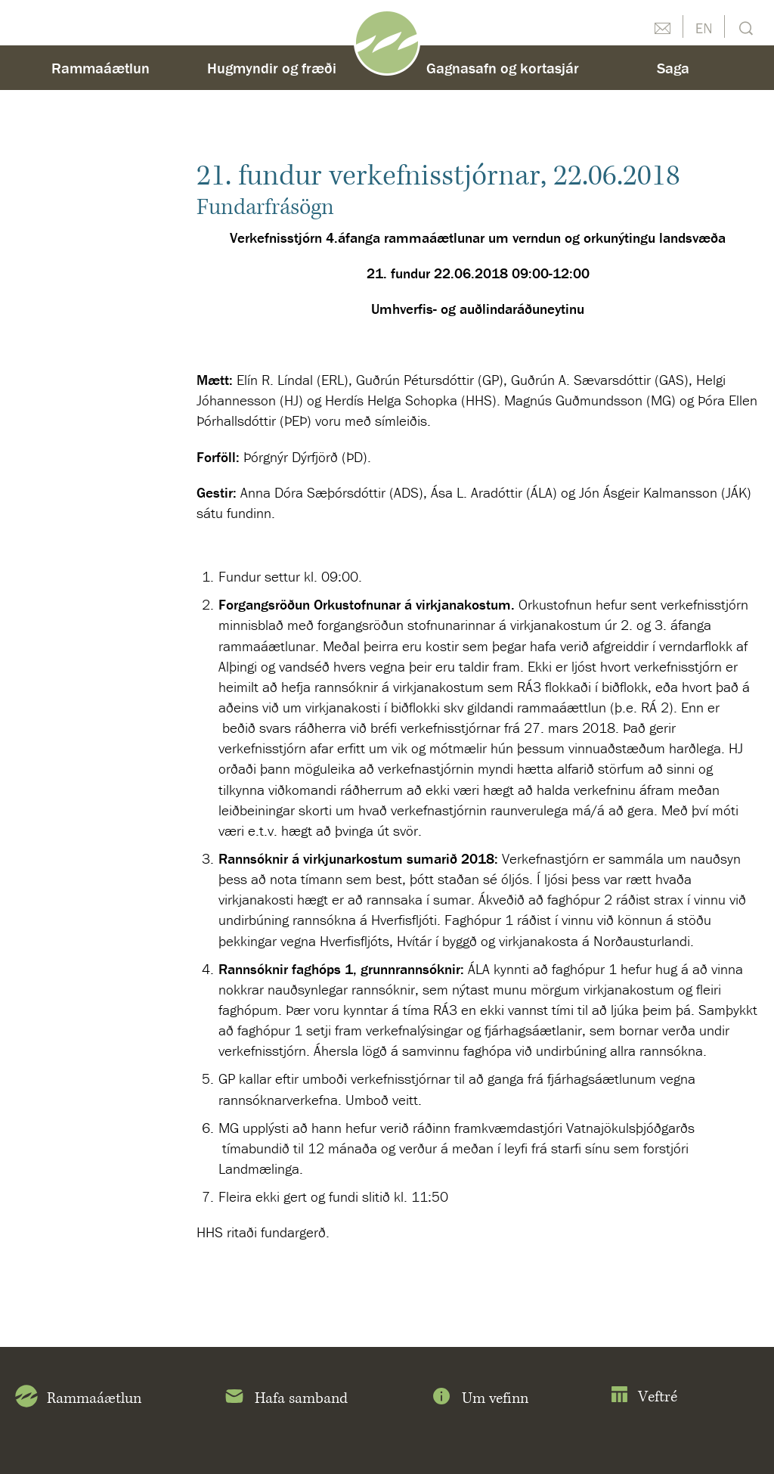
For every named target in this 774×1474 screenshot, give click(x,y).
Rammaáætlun (100, 67)
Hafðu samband (662, 26)
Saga (673, 67)
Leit (744, 27)
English (703, 26)
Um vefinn (479, 1399)
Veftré (643, 1397)
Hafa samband (285, 1399)
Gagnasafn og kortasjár (502, 67)
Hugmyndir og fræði (271, 67)
